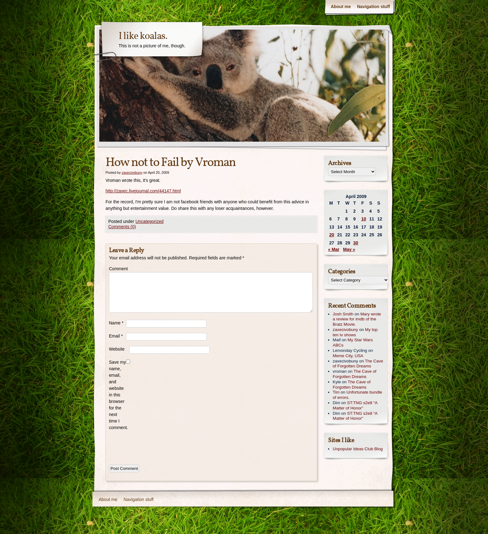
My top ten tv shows (355, 332)
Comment (117, 268)
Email (116, 335)
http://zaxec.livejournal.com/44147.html (143, 190)
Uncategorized (149, 221)
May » (349, 249)
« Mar (334, 249)
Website (116, 349)
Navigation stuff (373, 6)
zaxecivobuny (132, 172)
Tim (336, 392)
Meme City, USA (348, 355)
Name (116, 322)
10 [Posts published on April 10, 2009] (363, 218)
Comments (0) (122, 226)
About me (341, 6)
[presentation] (156, 446)
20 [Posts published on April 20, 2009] (331, 234)
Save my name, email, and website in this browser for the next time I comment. (117, 395)
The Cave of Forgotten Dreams (358, 364)
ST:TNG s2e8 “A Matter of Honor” (355, 405)
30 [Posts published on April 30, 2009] (355, 242)
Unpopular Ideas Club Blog (358, 449)
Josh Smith (343, 314)
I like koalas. (143, 36)
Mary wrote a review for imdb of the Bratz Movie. (357, 319)
